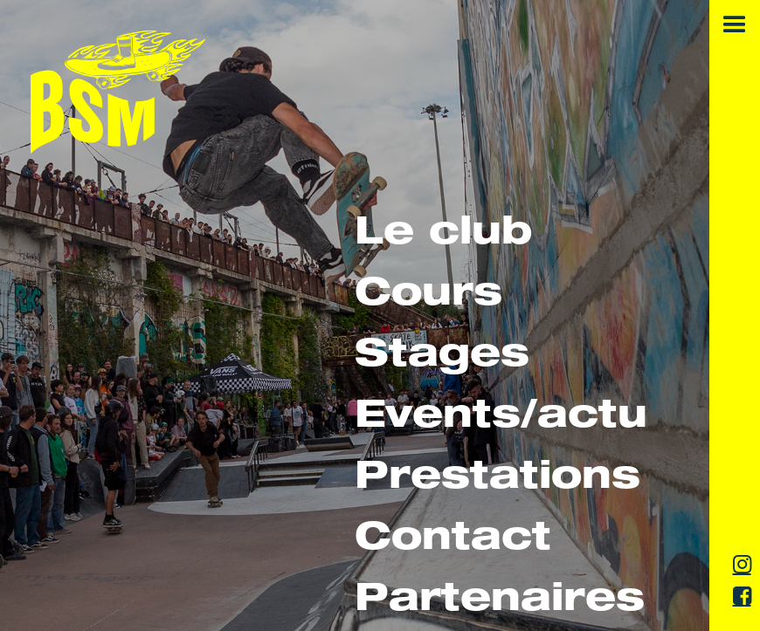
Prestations (497, 479)
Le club (443, 235)
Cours (428, 296)
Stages (442, 357)
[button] (734, 25)
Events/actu (501, 418)
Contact (453, 540)
